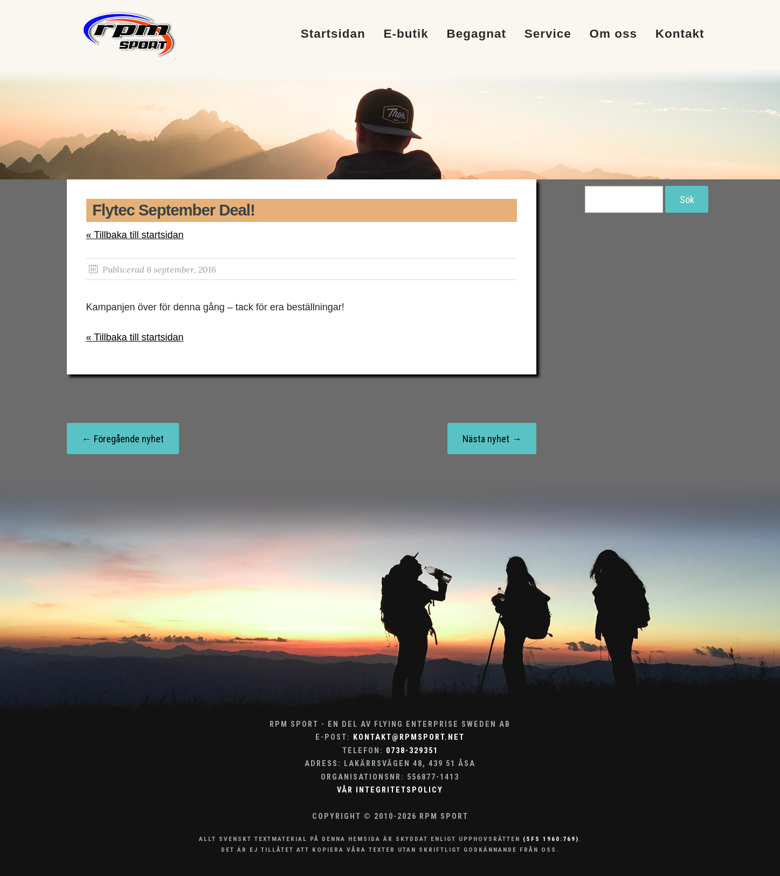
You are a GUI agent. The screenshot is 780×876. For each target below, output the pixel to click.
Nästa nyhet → (492, 438)
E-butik (405, 34)
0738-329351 (412, 750)
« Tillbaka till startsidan (135, 235)
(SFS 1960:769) (551, 839)
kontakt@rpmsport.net (409, 737)
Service (547, 34)
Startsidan (333, 34)
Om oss (614, 34)
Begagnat (476, 34)
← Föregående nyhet (123, 438)
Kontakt (680, 34)
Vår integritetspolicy (390, 790)
